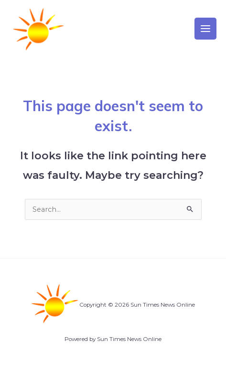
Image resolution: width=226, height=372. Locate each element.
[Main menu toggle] (205, 29)
